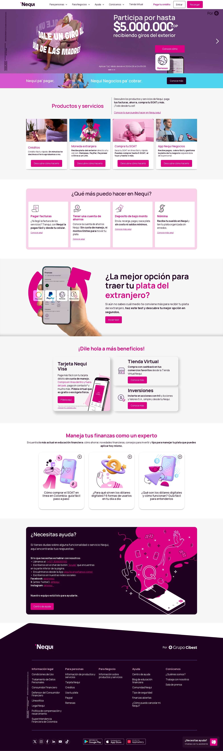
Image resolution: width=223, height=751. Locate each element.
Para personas (57, 4)
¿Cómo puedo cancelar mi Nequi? (146, 704)
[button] (217, 41)
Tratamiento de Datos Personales (43, 681)
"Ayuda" (72, 565)
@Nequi (55, 582)
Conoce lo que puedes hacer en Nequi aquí (137, 112)
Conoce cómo (170, 49)
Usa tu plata (71, 692)
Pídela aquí (66, 399)
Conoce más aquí (123, 229)
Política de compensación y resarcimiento (47, 712)
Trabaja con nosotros (177, 679)
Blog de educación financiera (142, 681)
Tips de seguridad (142, 692)
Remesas (70, 702)
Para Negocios (79, 4)
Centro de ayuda (42, 606)
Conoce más (176, 80)
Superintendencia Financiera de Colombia (44, 720)
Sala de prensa (174, 684)
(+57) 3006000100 (57, 561)
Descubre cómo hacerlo (46, 163)
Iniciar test (113, 319)
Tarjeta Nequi (72, 682)
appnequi (49, 578)
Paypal (69, 697)
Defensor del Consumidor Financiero (46, 694)
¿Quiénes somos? (176, 674)
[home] (27, 4)
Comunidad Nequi (142, 687)
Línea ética (38, 700)
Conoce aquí (37, 232)
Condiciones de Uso (43, 674)
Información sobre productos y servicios (110, 676)
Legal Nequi (38, 705)
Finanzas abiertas (141, 697)
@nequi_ (49, 585)
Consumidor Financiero (44, 687)
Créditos (70, 687)
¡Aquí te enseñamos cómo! (78, 571)
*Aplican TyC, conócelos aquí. (67, 408)
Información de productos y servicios (80, 676)
